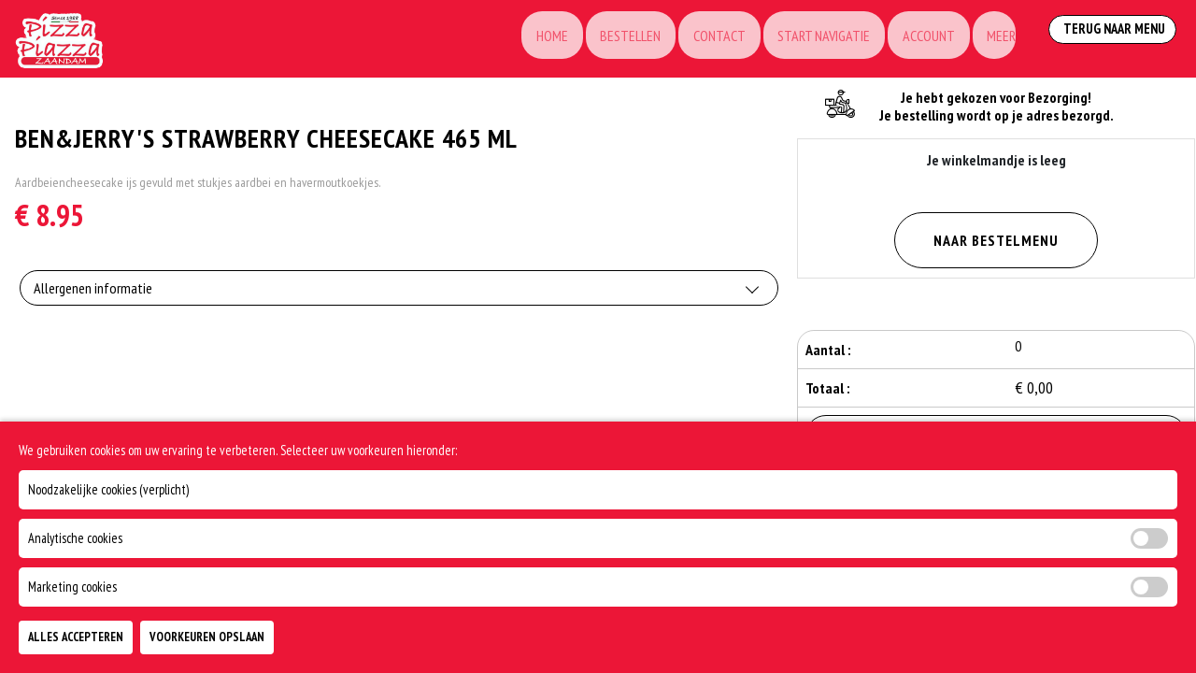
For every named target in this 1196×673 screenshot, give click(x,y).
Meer (987, 39)
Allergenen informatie (93, 295)
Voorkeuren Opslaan (207, 637)
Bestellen (599, 39)
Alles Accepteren (75, 637)
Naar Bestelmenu (996, 240)
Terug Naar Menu (1110, 37)
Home (517, 39)
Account (910, 39)
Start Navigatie (801, 39)
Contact (692, 39)
